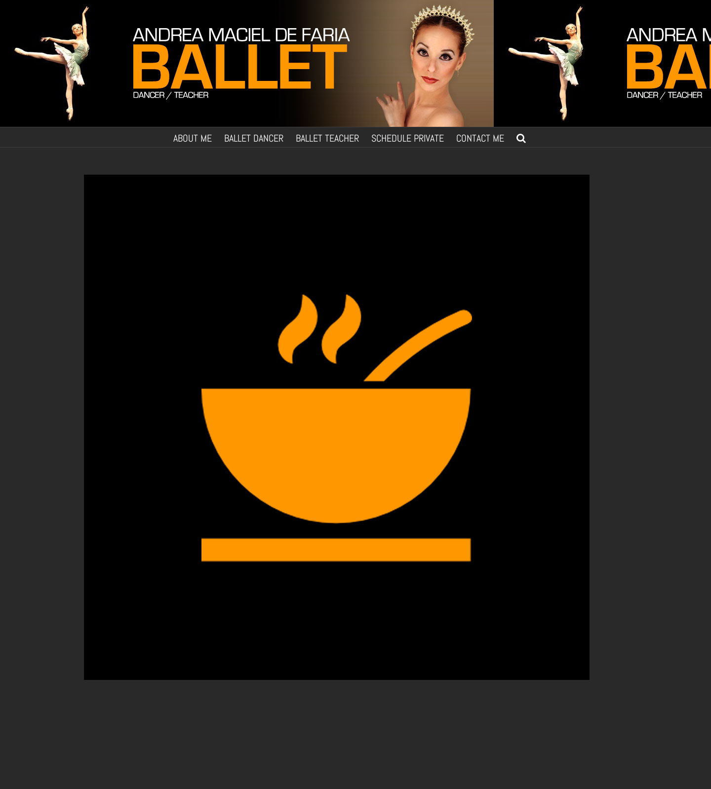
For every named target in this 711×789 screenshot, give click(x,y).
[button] (521, 137)
